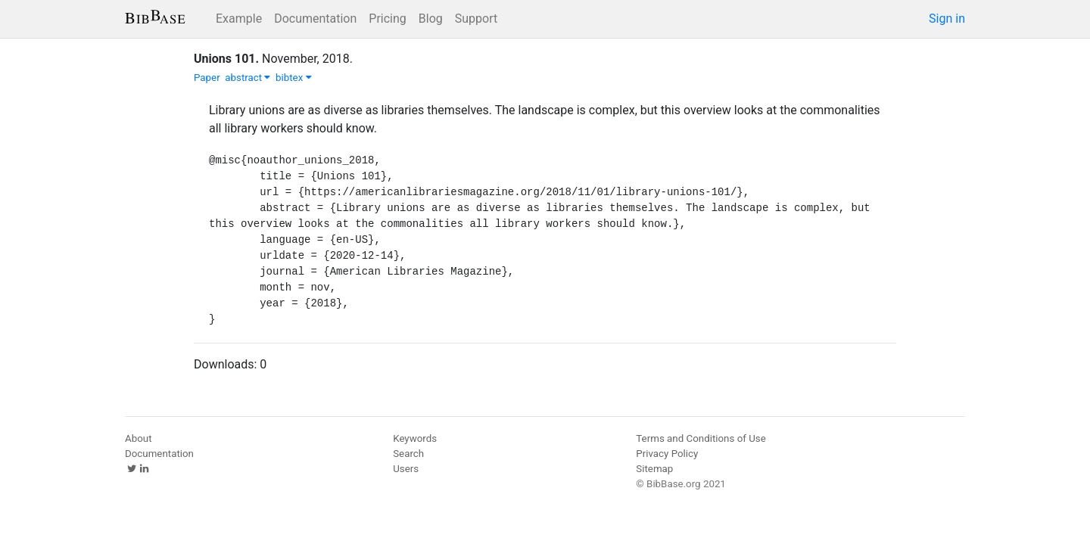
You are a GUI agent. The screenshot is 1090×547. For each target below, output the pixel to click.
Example (239, 18)
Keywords (415, 438)
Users (406, 468)
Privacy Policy (667, 453)
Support (476, 18)
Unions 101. (226, 58)
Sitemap (654, 468)
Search (408, 453)
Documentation (315, 18)
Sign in (947, 18)
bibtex (294, 77)
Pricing (387, 18)
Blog (431, 18)
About (138, 438)
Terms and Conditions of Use (700, 438)
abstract (247, 77)
